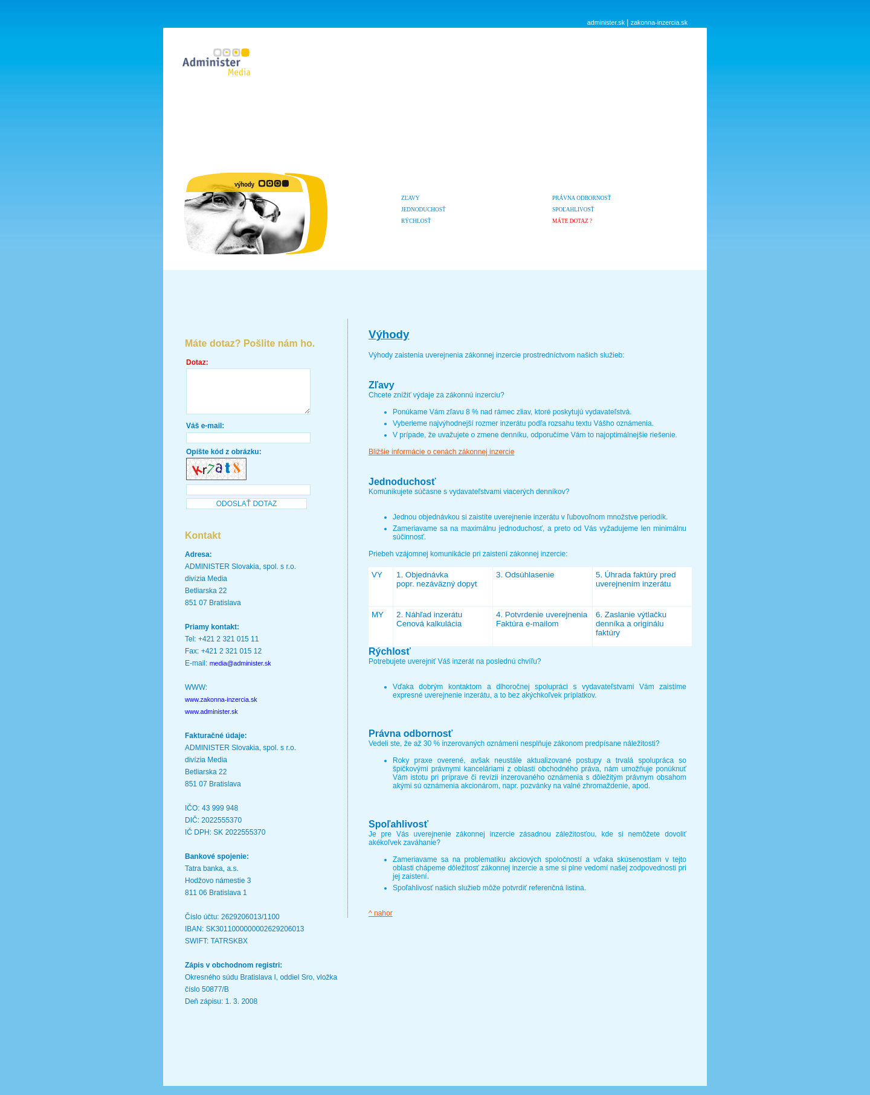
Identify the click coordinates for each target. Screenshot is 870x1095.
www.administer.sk (211, 720)
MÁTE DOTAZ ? (572, 221)
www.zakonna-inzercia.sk (221, 708)
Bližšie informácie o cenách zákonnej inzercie (441, 452)
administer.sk (606, 22)
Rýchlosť (416, 221)
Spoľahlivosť (573, 210)
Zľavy (410, 198)
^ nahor (381, 913)
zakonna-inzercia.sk (659, 22)
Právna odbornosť (581, 198)
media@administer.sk (240, 672)
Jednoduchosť (423, 210)
